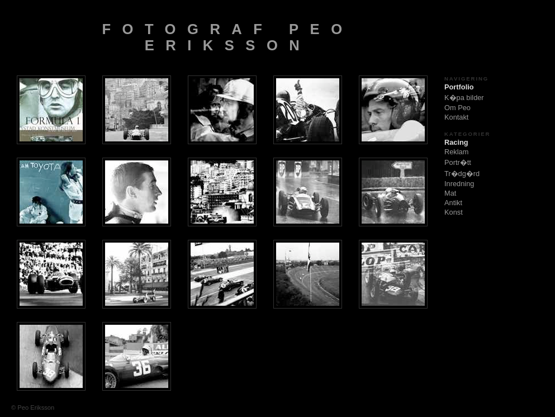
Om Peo (457, 107)
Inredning (459, 183)
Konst (453, 212)
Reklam (456, 152)
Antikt (453, 202)
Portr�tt (457, 162)
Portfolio (459, 87)
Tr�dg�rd (462, 173)
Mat (450, 193)
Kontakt (456, 117)
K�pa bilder (464, 97)
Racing (456, 142)
